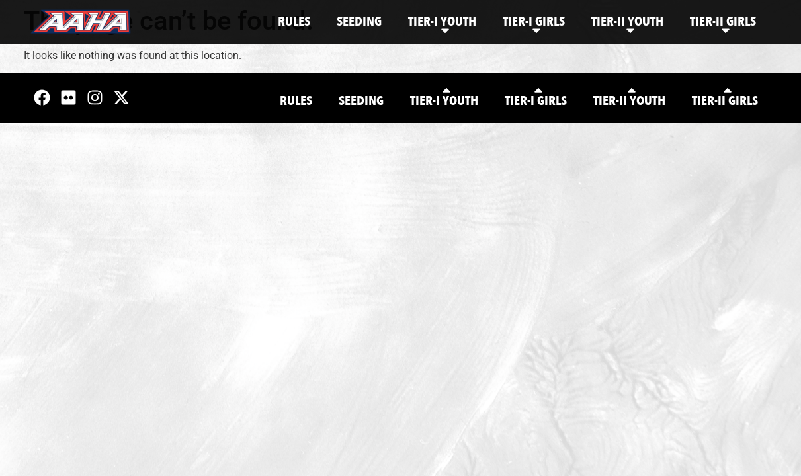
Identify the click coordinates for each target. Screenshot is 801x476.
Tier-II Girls (723, 25)
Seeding (359, 21)
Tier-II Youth (627, 25)
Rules (294, 21)
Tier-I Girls (534, 25)
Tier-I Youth (442, 25)
